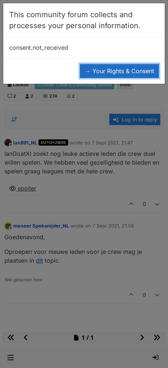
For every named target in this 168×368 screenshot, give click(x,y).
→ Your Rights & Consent (119, 71)
